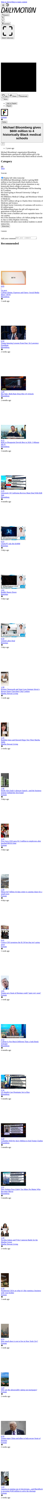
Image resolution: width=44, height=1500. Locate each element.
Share (12, 95)
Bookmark (22, 96)
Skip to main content (19, 2)
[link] (22, 117)
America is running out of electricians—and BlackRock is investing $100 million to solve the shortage (22, 1490)
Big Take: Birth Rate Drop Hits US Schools (17, 394)
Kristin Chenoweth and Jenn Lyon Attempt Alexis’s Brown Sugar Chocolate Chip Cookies (20, 691)
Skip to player (6, 2)
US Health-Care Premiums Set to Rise (15, 1093)
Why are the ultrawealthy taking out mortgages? (19, 1390)
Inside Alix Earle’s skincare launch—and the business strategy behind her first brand (21, 792)
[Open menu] (3, 5)
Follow (4, 122)
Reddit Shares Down (8, 593)
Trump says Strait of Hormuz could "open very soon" (21, 993)
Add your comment (8, 239)
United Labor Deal (8, 641)
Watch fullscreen (7, 32)
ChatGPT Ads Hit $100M (10, 544)
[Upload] (3, 20)
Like (5, 95)
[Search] (3, 17)
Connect (6, 23)
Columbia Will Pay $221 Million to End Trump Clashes (22, 1141)
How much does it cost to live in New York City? (19, 1342)
